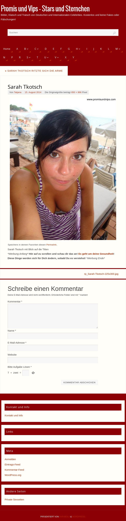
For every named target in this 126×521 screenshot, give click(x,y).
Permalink (51, 244)
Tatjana (17, 92)
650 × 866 (76, 92)
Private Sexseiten (14, 499)
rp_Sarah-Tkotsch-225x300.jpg (101, 273)
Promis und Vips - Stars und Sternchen (45, 9)
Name (12, 330)
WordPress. (79, 517)
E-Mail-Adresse (17, 342)
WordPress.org (13, 475)
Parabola (64, 517)
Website (12, 354)
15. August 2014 (33, 92)
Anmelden (10, 459)
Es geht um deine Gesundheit (96, 253)
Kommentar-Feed (14, 469)
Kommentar (15, 301)
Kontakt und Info (14, 415)
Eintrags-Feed (12, 464)
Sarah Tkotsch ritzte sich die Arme (34, 70)
